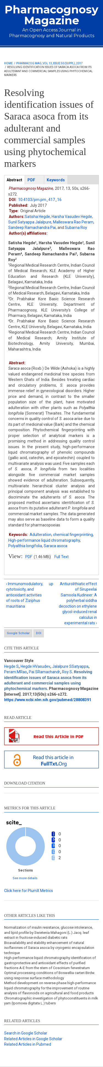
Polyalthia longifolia (25, 546)
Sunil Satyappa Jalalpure (29, 222)
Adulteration (40, 534)
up (50, 584)
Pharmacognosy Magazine (51, 15)
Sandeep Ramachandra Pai (32, 227)
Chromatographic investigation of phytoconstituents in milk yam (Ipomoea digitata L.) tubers (51, 1000)
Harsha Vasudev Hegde (72, 216)
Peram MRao (15, 672)
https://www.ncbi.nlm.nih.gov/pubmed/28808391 (47, 700)
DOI (38, 633)
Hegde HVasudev (35, 666)
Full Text (61, 557)
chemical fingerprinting (73, 534)
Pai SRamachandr (44, 672)
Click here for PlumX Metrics (28, 890)
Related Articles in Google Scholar (33, 1039)
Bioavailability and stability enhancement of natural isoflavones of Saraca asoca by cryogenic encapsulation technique (49, 948)
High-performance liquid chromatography (44, 540)
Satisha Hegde (37, 216)
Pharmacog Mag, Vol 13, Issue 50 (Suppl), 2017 (49, 63)
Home (8, 63)
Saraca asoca (55, 546)
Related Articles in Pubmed (27, 1044)
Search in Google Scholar (25, 1033)
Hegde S (11, 666)
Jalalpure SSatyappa (70, 666)
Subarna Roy (76, 227)
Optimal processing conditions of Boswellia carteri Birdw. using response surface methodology (49, 975)
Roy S (67, 672)
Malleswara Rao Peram (73, 222)
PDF (28, 557)
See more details (25, 878)
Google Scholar (18, 633)
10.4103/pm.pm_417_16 (40, 199)
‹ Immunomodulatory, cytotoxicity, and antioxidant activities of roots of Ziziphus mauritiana (24, 595)
